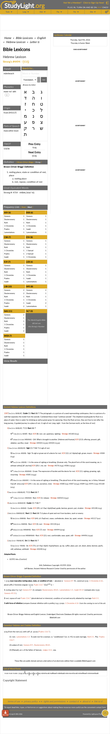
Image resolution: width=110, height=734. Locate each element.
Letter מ (34, 42)
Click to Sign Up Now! (93, 2)
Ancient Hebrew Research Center (47, 568)
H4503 (39, 443)
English (41, 37)
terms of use (14, 701)
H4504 (51, 443)
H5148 (94, 508)
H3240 (40, 549)
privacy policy (31, 701)
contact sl (74, 701)
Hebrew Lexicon (15, 42)
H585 (28, 475)
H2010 (60, 498)
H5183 (71, 434)
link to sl (98, 701)
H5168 (101, 484)
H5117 (12, 112)
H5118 (53, 524)
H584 (102, 453)
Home (7, 37)
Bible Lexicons (24, 37)
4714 (15, 192)
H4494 (57, 530)
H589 (82, 484)
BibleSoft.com (55, 617)
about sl (86, 701)
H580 (62, 484)
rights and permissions (54, 701)
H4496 (84, 535)
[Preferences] (107, 12)
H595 (91, 484)
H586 (66, 466)
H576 (57, 466)
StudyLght (19, 5)
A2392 (12, 559)
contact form (101, 707)
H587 (71, 484)
